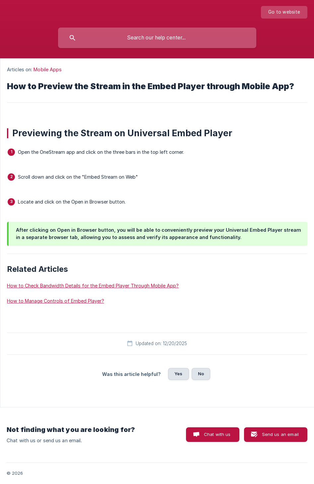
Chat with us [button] (217, 434)
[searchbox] (157, 38)
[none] (284, 12)
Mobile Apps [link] (47, 69)
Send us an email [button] (280, 434)
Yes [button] (178, 373)
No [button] (201, 373)
